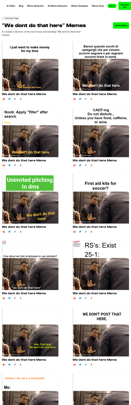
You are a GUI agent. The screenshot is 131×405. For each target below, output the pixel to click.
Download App (125, 6)
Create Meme (121, 25)
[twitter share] (9, 99)
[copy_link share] (15, 99)
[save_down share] (21, 99)
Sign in (112, 6)
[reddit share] (4, 99)
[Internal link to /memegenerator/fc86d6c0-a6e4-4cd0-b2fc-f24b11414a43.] (10, 18)
